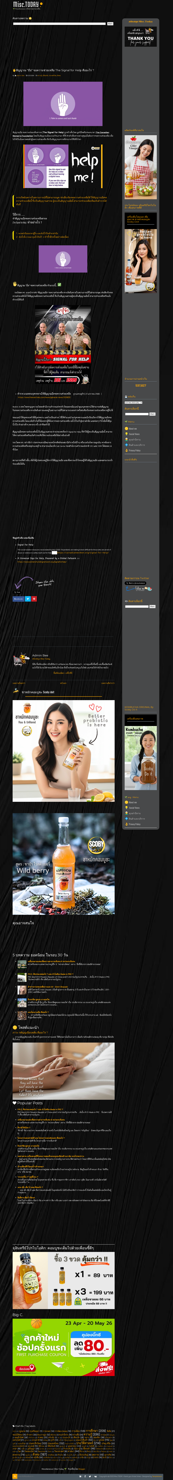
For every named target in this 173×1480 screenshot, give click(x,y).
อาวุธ (88, 1457)
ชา (58, 1438)
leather (46, 1460)
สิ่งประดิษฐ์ (83, 1455)
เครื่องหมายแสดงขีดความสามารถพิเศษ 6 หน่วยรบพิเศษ (51, 961)
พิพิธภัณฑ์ (51, 1446)
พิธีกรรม (41, 1446)
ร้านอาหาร (57, 1449)
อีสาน (111, 1458)
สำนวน (60, 1455)
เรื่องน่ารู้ (77, 1449)
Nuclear (63, 1460)
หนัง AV (55, 1458)
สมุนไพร (27, 1455)
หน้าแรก (63, 683)
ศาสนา (71, 1451)
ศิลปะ (89, 1451)
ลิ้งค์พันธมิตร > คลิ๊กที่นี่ (63, 673)
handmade (28, 1460)
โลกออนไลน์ (29, 1451)
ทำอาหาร (108, 1438)
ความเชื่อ (75, 1435)
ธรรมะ (45, 1440)
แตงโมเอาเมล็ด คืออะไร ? (38, 1012)
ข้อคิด (109, 1431)
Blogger (82, 1469)
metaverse (54, 1460)
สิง (76, 1455)
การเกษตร (47, 1431)
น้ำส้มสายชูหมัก (68, 1440)
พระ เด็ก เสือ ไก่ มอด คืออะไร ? (30, 1187)
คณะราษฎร (41, 1435)
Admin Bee (20, 75)
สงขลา (111, 1452)
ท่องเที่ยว (96, 1437)
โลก (19, 1451)
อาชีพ (82, 1457)
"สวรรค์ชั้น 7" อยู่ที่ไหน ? (28, 1177)
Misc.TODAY (28, 4)
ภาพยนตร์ (109, 1446)
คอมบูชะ (112, 1435)
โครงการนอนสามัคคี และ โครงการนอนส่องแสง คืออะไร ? (41, 1138)
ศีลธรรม (103, 1452)
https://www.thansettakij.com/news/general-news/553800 (44, 397)
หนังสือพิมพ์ (47, 1458)
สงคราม (16, 1454)
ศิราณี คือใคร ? (24, 1127)
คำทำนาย (32, 1438)
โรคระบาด (99, 1449)
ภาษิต (23, 1449)
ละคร (14, 1452)
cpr (14, 1460)
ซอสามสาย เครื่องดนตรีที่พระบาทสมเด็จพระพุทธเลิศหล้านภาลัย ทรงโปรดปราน (51, 1156)
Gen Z (19, 1460)
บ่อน (94, 1440)
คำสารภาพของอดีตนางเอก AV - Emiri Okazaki (48, 987)
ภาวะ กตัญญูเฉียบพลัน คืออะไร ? (30, 1032)
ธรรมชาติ (35, 1440)
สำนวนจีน (70, 1455)
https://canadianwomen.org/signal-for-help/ (83, 552)
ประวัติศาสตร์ (84, 1443)
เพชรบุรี (83, 1446)
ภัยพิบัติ (91, 1446)
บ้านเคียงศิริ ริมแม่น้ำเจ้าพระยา (31, 1166)
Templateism (157, 1476)
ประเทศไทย (52, 75)
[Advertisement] (64, 44)
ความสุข (103, 1435)
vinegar (70, 1460)
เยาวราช (49, 1449)
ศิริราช (82, 1451)
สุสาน (21, 1458)
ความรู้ (40, 75)
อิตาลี (104, 1457)
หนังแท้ (27, 1457)
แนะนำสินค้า (82, 1439)
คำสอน (40, 1437)
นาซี (60, 1440)
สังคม (59, 75)
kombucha (37, 1460)
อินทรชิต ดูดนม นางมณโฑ (38, 999)
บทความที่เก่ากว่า (108, 683)
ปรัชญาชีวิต (106, 1443)
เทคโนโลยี (16, 1440)
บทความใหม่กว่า (19, 683)
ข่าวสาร (30, 1435)
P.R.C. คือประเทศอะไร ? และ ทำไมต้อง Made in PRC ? (50, 974)
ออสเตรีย (75, 1458)
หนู (61, 1458)
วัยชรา (50, 1452)
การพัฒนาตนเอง (61, 1431)
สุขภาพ (95, 1454)
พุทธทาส (62, 1446)
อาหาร (96, 1457)
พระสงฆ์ (31, 1446)
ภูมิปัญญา (31, 1448)
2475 (14, 1431)
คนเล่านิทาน (64, 1435)
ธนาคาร (26, 1440)
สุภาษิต (15, 1458)
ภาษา (15, 1448)
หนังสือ (36, 1457)
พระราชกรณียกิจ (18, 1446)
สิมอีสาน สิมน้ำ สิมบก (26, 1197)
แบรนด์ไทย (22, 1444)
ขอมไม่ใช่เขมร (18, 1435)
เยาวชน (42, 1449)
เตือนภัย (45, 75)
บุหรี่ (14, 1444)
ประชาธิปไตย (35, 1443)
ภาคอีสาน (100, 1446)
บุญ (111, 1440)
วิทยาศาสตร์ (59, 1451)
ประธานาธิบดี (69, 1444)
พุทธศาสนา (72, 1446)
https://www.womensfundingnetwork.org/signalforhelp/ (42, 562)
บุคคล (101, 1439)
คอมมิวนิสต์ (19, 1437)
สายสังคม (51, 1455)
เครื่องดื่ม (51, 1438)
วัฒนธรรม (41, 1451)
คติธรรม (53, 1435)
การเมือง (76, 1431)
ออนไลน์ (67, 1458)
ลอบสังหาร (109, 1449)
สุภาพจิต (107, 1455)
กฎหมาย (22, 1431)
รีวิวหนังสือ (67, 1449)
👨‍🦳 (127, 439)
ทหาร (87, 1437)
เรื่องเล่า (86, 1448)
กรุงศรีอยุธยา (34, 1431)
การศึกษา (92, 1431)
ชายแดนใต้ (66, 1438)
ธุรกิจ (53, 1440)
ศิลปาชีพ (96, 1452)
